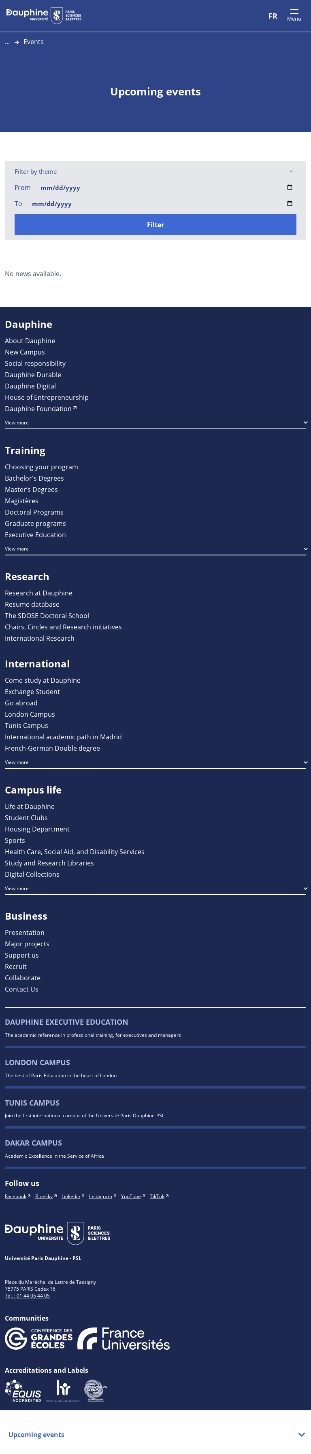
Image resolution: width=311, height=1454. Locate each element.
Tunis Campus (32, 1103)
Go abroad (21, 703)
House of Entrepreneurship (47, 397)
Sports (15, 840)
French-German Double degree (52, 748)
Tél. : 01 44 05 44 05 (27, 1295)
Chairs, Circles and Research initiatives (63, 627)
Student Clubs (26, 817)
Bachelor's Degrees (34, 478)
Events (33, 41)
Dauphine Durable (33, 374)
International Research (40, 638)
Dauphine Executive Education (66, 1022)
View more (17, 422)
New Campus (25, 352)
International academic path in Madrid (63, 736)
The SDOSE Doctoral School (47, 615)
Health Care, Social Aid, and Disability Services (75, 851)
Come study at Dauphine (43, 680)
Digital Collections (32, 874)
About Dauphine (30, 340)
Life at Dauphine (30, 806)
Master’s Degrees (31, 489)
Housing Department (37, 829)
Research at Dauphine (38, 593)
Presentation (25, 932)
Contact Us (21, 989)
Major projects (27, 943)
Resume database (32, 604)
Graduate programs (35, 523)
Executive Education (35, 534)
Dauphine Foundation (38, 408)
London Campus (37, 1062)
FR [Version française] (272, 16)
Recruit (16, 966)
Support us (22, 955)
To (18, 203)
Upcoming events (155, 1434)
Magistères (21, 500)
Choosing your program (41, 466)
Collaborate (22, 977)
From (23, 187)
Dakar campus (33, 1143)
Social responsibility (35, 363)
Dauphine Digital (30, 386)
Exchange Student (32, 691)
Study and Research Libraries (49, 863)
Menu (294, 18)
